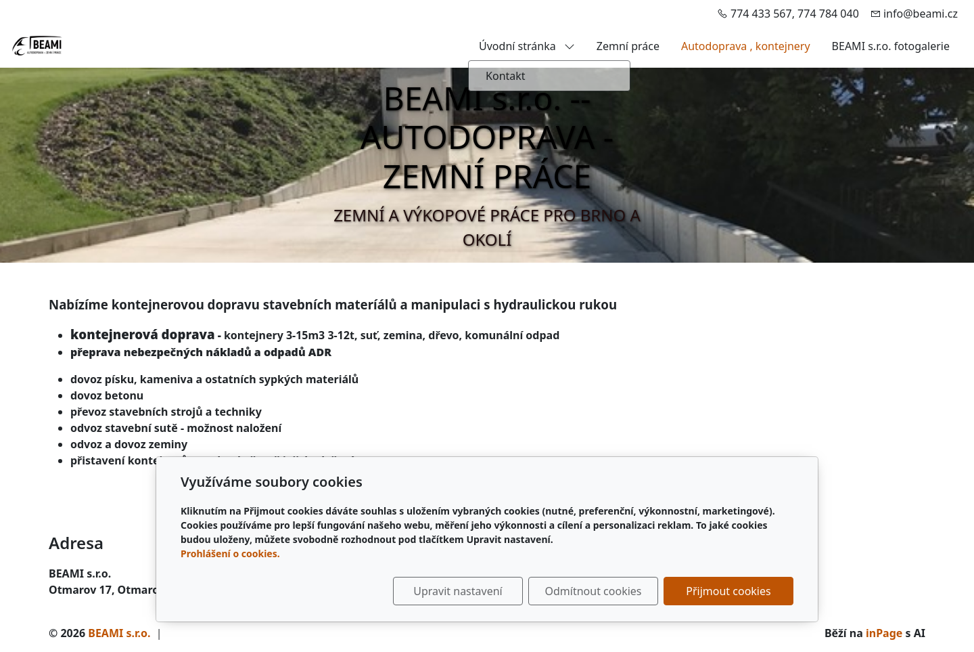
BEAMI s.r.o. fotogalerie (891, 46)
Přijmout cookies (728, 591)
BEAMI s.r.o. (119, 633)
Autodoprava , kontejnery (745, 46)
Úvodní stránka (527, 46)
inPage (884, 633)
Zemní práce (628, 46)
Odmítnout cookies (593, 591)
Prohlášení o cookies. (230, 553)
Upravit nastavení (457, 591)
